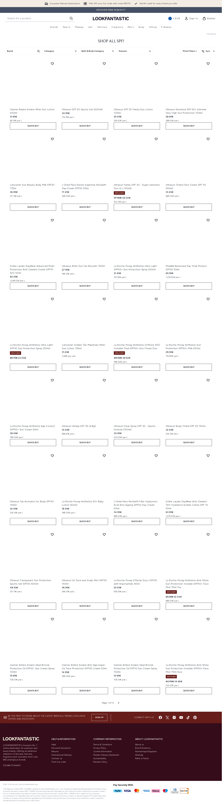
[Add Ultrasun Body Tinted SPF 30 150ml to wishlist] (208, 380)
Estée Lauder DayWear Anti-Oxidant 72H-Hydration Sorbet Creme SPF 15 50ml (187, 505)
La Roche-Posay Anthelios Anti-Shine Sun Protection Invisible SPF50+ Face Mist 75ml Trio (187, 584)
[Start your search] (40, 18)
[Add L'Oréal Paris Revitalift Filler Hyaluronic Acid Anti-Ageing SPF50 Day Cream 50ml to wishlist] (156, 455)
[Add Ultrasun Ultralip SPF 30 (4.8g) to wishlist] (104, 380)
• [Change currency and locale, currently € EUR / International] (174, 18)
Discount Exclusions (61, 748)
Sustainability (99, 758)
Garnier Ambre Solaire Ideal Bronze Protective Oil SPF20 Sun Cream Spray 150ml (32, 668)
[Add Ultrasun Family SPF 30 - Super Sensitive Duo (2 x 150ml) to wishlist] (156, 138)
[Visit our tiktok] (188, 717)
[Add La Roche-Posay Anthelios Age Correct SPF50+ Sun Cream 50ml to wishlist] (52, 380)
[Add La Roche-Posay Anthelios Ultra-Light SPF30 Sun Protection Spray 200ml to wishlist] (52, 299)
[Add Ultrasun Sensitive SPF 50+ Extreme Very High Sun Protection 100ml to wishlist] (208, 63)
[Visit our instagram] (174, 717)
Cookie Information (102, 751)
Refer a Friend (142, 758)
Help (53, 744)
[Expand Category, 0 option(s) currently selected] (60, 51)
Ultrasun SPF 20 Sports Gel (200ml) (82, 109)
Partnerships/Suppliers (146, 751)
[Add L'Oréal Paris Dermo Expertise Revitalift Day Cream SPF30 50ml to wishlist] (104, 138)
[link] (191, 18)
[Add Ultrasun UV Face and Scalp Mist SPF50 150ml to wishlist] (104, 534)
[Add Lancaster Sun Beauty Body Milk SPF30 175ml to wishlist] (52, 138)
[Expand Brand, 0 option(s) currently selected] (23, 51)
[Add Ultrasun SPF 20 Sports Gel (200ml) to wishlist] (104, 63)
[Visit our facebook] (160, 717)
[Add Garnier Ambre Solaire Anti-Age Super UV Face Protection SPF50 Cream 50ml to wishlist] (104, 619)
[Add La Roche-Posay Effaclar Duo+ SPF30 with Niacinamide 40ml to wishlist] (156, 534)
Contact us (56, 758)
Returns (55, 751)
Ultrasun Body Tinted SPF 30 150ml (186, 426)
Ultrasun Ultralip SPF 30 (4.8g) (79, 426)
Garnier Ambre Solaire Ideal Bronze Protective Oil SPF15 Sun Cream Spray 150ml (135, 668)
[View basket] (209, 18)
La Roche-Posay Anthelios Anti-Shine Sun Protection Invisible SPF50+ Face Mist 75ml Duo (187, 668)
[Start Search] (71, 18)
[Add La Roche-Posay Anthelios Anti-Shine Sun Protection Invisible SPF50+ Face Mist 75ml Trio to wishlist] (208, 534)
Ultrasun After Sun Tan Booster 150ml (83, 266)
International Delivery (61, 755)
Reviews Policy (100, 762)
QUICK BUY (33, 126)
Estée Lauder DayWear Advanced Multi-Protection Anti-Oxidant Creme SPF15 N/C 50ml (32, 269)
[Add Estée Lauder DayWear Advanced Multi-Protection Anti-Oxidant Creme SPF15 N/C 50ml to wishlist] (52, 220)
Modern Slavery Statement (106, 755)
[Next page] (118, 702)
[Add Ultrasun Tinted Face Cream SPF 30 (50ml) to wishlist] (208, 138)
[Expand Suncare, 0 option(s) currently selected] (135, 51)
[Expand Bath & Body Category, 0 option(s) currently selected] (98, 51)
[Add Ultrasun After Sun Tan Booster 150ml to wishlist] (104, 220)
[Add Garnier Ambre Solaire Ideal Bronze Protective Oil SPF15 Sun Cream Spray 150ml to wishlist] (156, 619)
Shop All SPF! (111, 41)
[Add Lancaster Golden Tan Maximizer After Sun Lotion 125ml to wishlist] (104, 299)
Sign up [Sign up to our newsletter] (99, 717)
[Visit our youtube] (181, 717)
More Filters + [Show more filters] (190, 51)
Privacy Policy (99, 748)
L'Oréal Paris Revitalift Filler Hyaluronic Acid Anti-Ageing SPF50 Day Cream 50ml (136, 505)
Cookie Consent (11, 765)
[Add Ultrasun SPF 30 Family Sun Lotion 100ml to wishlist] (156, 63)
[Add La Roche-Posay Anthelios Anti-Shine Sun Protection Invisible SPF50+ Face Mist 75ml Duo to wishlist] (208, 619)
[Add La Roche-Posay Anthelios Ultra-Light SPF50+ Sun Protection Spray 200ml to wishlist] (156, 220)
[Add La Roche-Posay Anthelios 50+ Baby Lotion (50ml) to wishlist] (104, 455)
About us (139, 744)
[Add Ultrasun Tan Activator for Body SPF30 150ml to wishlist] (52, 455)
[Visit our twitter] (167, 717)
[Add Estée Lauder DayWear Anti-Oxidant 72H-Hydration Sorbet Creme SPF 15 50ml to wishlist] (208, 455)
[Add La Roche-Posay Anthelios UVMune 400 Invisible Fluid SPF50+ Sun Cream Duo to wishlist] (156, 299)
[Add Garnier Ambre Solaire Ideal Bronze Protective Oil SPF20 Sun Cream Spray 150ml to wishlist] (52, 619)
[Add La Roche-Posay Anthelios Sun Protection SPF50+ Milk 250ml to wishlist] (208, 299)
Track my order (58, 762)
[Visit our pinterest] (195, 717)
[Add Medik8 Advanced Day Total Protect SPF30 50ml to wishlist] (208, 220)
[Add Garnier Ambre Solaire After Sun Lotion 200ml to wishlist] (52, 63)
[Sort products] (208, 51)
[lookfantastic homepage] (111, 18)
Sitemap (139, 755)
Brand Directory (142, 748)
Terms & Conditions (102, 744)
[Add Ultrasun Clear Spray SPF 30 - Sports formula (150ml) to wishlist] (156, 380)
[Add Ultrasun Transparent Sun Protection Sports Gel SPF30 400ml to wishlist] (52, 534)
